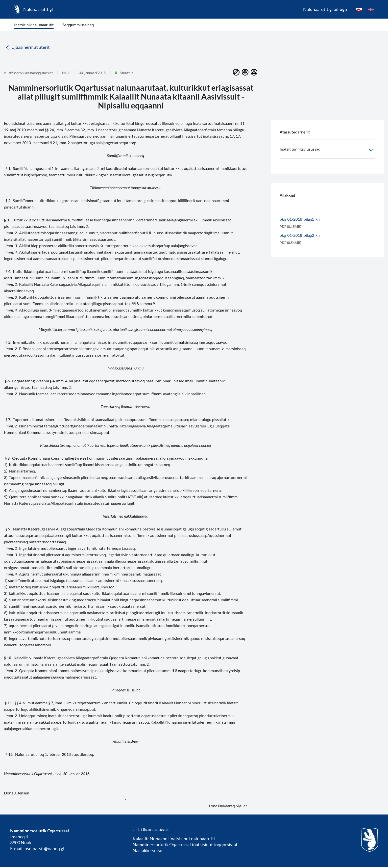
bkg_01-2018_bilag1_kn (300, 219)
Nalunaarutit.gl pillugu (325, 9)
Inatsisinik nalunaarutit (34, 24)
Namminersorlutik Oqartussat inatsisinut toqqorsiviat (185, 844)
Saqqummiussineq (78, 24)
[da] (371, 9)
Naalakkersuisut (148, 850)
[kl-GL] (359, 9)
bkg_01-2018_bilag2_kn (300, 235)
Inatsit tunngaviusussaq (327, 150)
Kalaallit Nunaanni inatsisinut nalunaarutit (174, 838)
